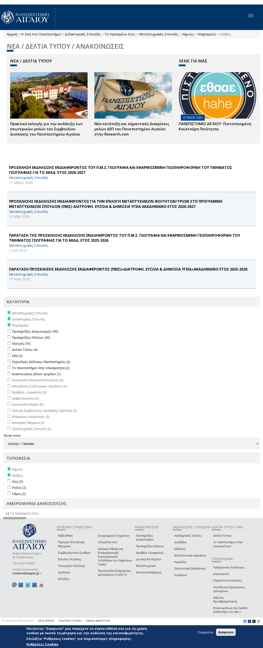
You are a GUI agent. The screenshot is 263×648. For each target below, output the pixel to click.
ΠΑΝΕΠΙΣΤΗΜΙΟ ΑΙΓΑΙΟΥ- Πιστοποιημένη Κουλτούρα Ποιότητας (215, 126)
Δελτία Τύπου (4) (24, 349)
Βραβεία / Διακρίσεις (150, 553)
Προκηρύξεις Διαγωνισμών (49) (35, 331)
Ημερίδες (180, 562)
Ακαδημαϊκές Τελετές (187, 536)
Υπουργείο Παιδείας (71, 566)
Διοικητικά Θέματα (148, 559)
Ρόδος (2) (19, 487)
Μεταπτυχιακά (146, 566)
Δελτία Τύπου (222, 536)
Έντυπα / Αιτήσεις (69, 559)
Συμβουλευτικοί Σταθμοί (74, 553)
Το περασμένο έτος (120, 34)
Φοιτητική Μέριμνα (148, 572)
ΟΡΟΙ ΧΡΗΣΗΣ (46, 620)
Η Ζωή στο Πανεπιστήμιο (41, 34)
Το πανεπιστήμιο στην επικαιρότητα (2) (41, 368)
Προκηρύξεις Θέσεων (150, 546)
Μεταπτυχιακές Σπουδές (158, 34)
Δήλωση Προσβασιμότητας (225, 599)
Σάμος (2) (19, 494)
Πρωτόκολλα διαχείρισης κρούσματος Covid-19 (114, 573)
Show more (12, 435)
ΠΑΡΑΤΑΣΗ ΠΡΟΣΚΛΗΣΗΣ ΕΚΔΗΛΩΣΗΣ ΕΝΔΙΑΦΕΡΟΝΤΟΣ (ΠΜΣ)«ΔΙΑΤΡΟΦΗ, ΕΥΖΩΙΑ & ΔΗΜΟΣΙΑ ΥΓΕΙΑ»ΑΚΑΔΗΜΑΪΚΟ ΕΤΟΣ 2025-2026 (128, 269)
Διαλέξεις (180, 542)
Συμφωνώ (205, 632)
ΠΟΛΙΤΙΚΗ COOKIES (69, 620)
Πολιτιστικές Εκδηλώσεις (190, 568)
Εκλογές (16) (21, 343)
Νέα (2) (17, 356)
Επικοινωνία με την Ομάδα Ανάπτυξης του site (230, 610)
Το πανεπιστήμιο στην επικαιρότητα (227, 544)
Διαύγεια (64, 572)
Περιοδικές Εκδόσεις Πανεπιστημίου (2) (41, 362)
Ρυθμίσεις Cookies (42, 644)
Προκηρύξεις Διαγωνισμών (144, 537)
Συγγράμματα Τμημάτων (113, 536)
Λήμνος (188, 34)
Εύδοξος (63, 579)
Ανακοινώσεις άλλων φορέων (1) (36, 374)
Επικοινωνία (221, 574)
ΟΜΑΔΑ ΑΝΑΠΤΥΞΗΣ (98, 620)
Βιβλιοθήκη (65, 536)
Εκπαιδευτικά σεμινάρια (190, 555)
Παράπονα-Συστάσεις (227, 580)
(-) (8, 513)
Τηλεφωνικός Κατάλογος (229, 567)
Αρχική (12, 34)
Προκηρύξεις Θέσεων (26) (31, 337)
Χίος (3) (17, 481)
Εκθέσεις (180, 549)
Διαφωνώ (226, 632)
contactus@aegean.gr (27, 573)
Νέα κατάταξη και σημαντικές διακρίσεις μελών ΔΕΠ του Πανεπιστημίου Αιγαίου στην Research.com (131, 129)
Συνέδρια (180, 575)
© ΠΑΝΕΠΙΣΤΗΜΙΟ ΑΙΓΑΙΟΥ (18, 620)
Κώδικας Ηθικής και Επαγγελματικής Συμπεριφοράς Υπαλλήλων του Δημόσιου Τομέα (115, 556)
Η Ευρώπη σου (107, 542)
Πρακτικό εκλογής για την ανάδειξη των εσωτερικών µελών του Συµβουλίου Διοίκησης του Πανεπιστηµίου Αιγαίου (46, 129)
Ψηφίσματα (207, 34)
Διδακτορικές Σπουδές (83, 34)
